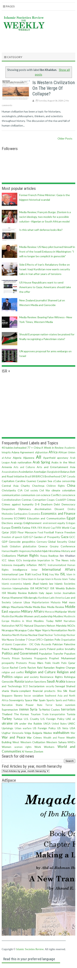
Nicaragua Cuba (24, 630)
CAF (63, 476)
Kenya (6, 597)
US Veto (62, 728)
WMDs (71, 742)
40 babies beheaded (14, 447)
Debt (57, 504)
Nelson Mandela (56, 625)
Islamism (6, 588)
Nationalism (8, 625)
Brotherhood (52, 476)
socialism (37, 695)
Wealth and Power (54, 737)
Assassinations (10, 471)
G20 (25, 537)
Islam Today (68, 579)
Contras (27, 499)
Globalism (15, 546)
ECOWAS (20, 518)
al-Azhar (6, 457)
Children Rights (55, 485)
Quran (5, 667)
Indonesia (7, 565)
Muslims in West (21, 621)
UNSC (71, 723)
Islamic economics (12, 583)
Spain (42, 700)
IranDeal (36, 574)
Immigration (29, 560)
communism (28, 495)
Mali (64, 602)
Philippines (17, 649)
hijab (45, 551)
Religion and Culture (40, 672)
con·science (43, 495)
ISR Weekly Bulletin (62, 588)
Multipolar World (65, 611)
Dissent (59, 509)
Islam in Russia (53, 579)
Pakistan (57, 644)
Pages (9, 6)
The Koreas (21, 714)
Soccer (27, 695)
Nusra (10, 639)
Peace (5, 649)
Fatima (26, 527)
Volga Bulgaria (33, 732)
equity (61, 523)
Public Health (52, 663)
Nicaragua (8, 630)
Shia (59, 691)
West (15, 742)
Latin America (57, 597)
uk (74, 719)
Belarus (65, 471)
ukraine (7, 723)
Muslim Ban (8, 616)
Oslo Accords (42, 644)
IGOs (19, 560)
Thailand (7, 714)
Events (16, 527)
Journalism (68, 593)
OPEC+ (40, 639)
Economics (34, 513)
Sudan (59, 705)
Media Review (55, 607)
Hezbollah (36, 551)
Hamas (6, 551)
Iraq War (54, 574)
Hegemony (25, 551)
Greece (42, 546)
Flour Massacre (27, 532)
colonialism (68, 490)
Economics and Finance (58, 513)
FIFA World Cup (46, 527)
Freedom (70, 532)
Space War (31, 700)
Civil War (44, 490)
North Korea (20, 635)
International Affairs (58, 569)
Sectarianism (37, 686)
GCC (72, 537)
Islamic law (46, 583)
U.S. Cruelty (31, 718)
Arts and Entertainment (52, 467)
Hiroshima (54, 551)
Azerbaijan (40, 471)
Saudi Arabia (56, 681)
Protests (21, 663)
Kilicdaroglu (30, 597)
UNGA (47, 723)
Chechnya (38, 485)
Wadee (47, 732)
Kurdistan (43, 597)
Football (49, 532)
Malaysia (55, 602)
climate (56, 490)
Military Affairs (32, 611)
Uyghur (6, 732)
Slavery (18, 695)
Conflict (56, 495)
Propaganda (40, 658)
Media (28, 607)
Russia (19, 681)
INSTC (42, 565)
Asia (72, 467)
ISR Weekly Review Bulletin (20, 593)
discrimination (42, 509)
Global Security (57, 541)
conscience (68, 495)
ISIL (62, 574)
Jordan (57, 593)
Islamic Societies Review (30, 949)
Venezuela (17, 733)
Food (40, 532)
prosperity (8, 663)
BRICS (40, 476)
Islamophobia (20, 588)
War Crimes (34, 737)
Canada (71, 476)
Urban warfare (23, 728)
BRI (34, 476)
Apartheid (49, 457)
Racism (31, 667)
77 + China (33, 447)
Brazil (28, 476)
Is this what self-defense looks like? (41, 229)
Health (14, 551)
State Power (25, 704)
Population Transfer (51, 653)
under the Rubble (30, 723)
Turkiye (17, 718)
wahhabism (61, 733)
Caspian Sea (44, 481)
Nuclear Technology (55, 635)
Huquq (43, 555)
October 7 (21, 639)
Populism (69, 653)
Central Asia (10, 485)
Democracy (68, 504)
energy (18, 523)
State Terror (45, 705)
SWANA (24, 709)
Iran (28, 574)
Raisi (40, 667)
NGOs (71, 625)
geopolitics (28, 541)
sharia (5, 690)
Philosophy (31, 649)
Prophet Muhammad (62, 658)
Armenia (7, 467)
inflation (32, 565)
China (71, 485)
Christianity (9, 490)
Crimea (71, 499)
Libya (27, 602)
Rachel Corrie (18, 667)
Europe (6, 527)
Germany (42, 541)
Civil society (31, 490)
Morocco (49, 611)
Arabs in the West (63, 462)
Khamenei (16, 597)
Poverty (6, 658)
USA (72, 728)
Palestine (69, 644)
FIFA (34, 527)
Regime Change (65, 667)
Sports (50, 700)
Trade (45, 714)
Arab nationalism (21, 462)
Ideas (11, 560)
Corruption (39, 499)
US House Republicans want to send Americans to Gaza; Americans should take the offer (45, 287)
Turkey (7, 719)
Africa (53, 452)
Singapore (7, 695)
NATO (19, 625)
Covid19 (61, 499)
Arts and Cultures (24, 467)
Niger (38, 630)
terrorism (68, 709)
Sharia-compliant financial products (33, 690)
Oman (31, 639)
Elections (7, 523)
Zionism (38, 751)
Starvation (7, 705)
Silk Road (69, 690)
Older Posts (65, 138)
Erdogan (70, 523)
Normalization (59, 630)
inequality (19, 565)
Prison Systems (22, 658)
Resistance (46, 676)
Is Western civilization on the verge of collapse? (53, 88)
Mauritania (17, 607)
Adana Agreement (22, 452)
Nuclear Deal (36, 635)
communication (11, 495)
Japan (49, 593)
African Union (66, 452)
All (38, 457)
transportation (57, 714)
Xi (23, 751)
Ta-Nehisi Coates (49, 709)
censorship (68, 481)
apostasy (62, 457)
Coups (51, 499)
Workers (49, 746)
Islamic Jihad (31, 583)
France (59, 532)
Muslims (58, 616)
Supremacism (10, 709)
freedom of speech (12, 537)
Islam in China (19, 579)
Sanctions (40, 681)
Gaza (64, 537)
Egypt (71, 518)
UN (16, 723)
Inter (34, 569)
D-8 (37, 504)
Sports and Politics (65, 700)
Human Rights (28, 555)
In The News (60, 560)
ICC (4, 560)
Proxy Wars (36, 663)
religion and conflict (13, 672)
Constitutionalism (11, 499)
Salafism (29, 681)
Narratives (69, 621)
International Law (13, 574)
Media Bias (39, 607)
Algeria (17, 457)
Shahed (70, 686)
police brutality (66, 649)
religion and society (26, 676)
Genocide (15, 541)
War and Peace (13, 737)
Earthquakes (21, 513)
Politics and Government (20, 653)
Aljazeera (28, 457)
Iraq (45, 574)
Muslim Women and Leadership (33, 616)
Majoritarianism (40, 602)
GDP (5, 541)
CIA (20, 490)
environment (50, 523)
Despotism (8, 509)
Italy (41, 593)
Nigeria (46, 630)
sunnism (70, 704)
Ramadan (49, 667)
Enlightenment (33, 523)
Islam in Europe (36, 579)
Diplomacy (24, 509)
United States (59, 723)
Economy (7, 518)
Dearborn (46, 504)
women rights (23, 747)
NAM (58, 621)
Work (37, 746)
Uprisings (7, 728)
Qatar (71, 663)
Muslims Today (43, 621)
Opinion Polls (52, 639)
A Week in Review (52, 447)
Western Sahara (56, 742)
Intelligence (20, 569)
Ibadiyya (53, 555)
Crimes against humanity (17, 504)
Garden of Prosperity (47, 537)
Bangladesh (53, 471)
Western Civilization (32, 742)
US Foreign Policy (44, 728)
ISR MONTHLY (39, 588)
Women (6, 746)
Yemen (29, 751)
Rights (59, 676)
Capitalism (8, 481)
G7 (31, 537)
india (72, 560)
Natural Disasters (35, 625)
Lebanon (17, 602)
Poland (51, 649)
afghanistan (41, 452)
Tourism (35, 714)
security (50, 686)
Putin (64, 663)
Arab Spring (41, 462)
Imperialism (44, 560)
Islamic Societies (64, 583)
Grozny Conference (62, 546)
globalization (29, 546)
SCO (25, 686)
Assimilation (25, 471)
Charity (25, 485)
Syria (33, 709)
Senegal (60, 686)
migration (14, 611)
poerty (42, 649)
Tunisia (70, 714)
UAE (68, 718)
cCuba (57, 481)
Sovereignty (16, 700)
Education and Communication (46, 518)
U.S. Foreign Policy (52, 718)
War (73, 733)
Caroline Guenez (25, 481)
